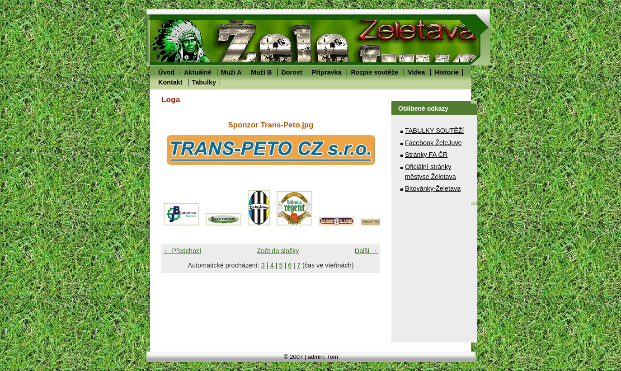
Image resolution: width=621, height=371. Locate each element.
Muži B (261, 72)
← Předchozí (182, 250)
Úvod (166, 72)
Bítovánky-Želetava (433, 188)
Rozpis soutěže (374, 72)
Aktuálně (198, 72)
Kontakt (170, 82)
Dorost (291, 72)
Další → (366, 250)
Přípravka (327, 72)
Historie (446, 72)
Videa (416, 72)
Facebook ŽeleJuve (433, 142)
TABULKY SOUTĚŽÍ (434, 130)
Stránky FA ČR (426, 154)
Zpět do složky (278, 250)
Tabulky (204, 82)
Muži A (231, 72)
